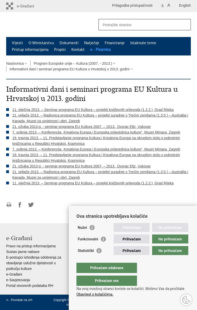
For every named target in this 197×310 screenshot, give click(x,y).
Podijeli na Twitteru (31, 205)
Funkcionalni (88, 249)
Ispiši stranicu (9, 205)
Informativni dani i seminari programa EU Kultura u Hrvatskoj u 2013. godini (69, 69)
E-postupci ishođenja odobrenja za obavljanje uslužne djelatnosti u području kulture (33, 263)
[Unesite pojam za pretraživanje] (139, 25)
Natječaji (91, 43)
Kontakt (78, 49)
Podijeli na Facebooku (20, 205)
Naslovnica (15, 63)
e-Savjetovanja (18, 280)
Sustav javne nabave (23, 252)
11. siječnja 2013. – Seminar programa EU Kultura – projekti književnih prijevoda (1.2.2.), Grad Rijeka (93, 110)
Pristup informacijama (30, 49)
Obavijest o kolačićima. (94, 294)
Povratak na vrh (21, 300)
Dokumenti (69, 43)
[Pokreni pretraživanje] (185, 25)
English (185, 5)
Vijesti (17, 43)
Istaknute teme (143, 43)
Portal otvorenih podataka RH (29, 286)
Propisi (60, 49)
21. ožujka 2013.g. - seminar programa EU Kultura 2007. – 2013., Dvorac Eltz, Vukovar (81, 127)
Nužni (82, 238)
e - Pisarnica (100, 49)
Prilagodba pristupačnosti (132, 5)
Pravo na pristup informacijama (31, 246)
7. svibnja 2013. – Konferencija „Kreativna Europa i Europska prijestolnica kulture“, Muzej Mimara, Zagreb (96, 132)
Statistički (86, 261)
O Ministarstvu (41, 43)
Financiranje (115, 43)
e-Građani (14, 274)
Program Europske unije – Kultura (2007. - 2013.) (73, 63)
